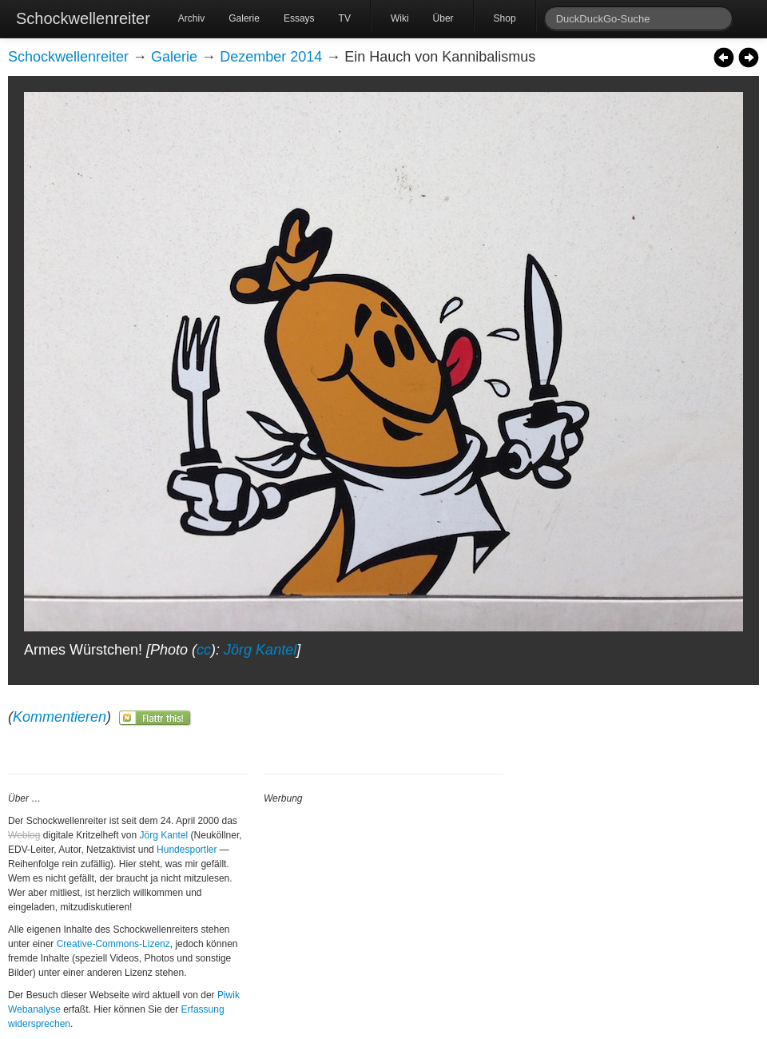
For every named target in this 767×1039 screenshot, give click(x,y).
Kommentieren (59, 717)
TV (345, 18)
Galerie (244, 18)
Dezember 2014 (271, 57)
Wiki (400, 18)
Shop (505, 18)
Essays (299, 18)
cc (204, 650)
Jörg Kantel (260, 650)
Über (443, 18)
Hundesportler (187, 849)
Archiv (191, 18)
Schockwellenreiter (83, 18)
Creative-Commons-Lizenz (113, 943)
